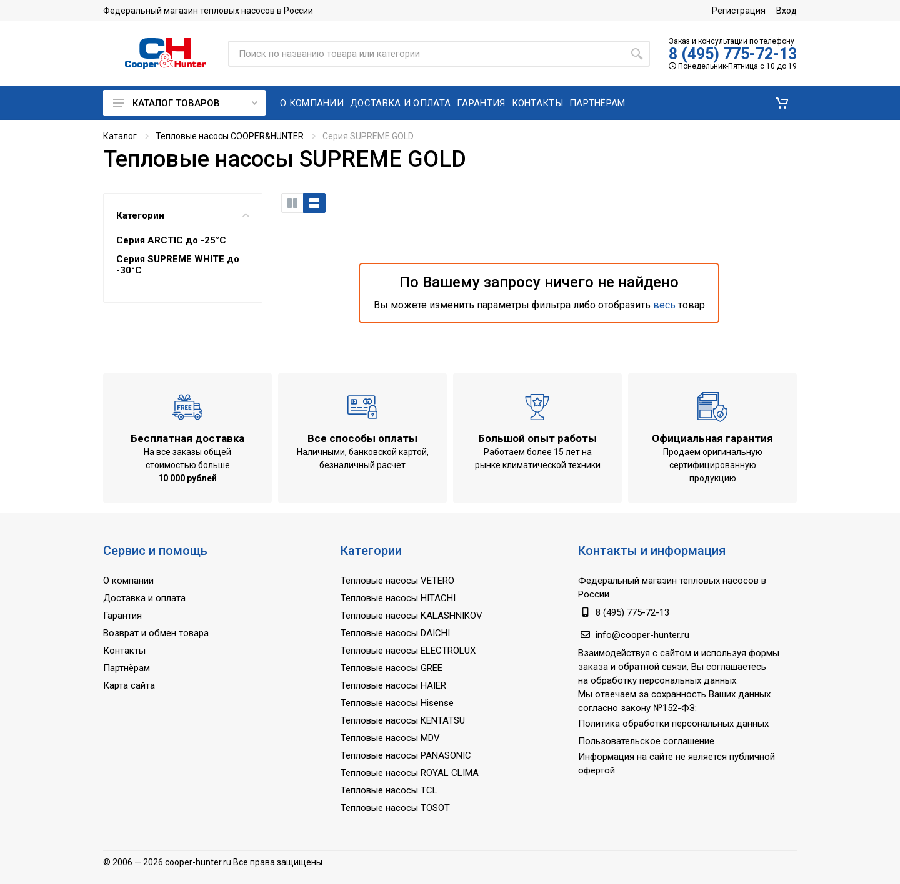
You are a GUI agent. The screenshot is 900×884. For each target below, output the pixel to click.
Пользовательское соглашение (646, 741)
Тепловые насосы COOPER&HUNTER (230, 136)
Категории (182, 215)
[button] (782, 103)
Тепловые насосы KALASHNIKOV (411, 615)
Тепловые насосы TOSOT (395, 807)
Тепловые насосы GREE (391, 668)
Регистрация (739, 10)
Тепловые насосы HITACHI (398, 598)
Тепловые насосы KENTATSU (403, 720)
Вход (786, 10)
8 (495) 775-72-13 (733, 54)
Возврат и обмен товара (156, 633)
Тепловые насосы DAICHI (395, 633)
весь (664, 305)
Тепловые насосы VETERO (397, 580)
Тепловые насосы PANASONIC (406, 755)
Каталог (120, 136)
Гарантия (122, 615)
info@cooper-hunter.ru (642, 635)
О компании (128, 580)
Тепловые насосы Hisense (397, 703)
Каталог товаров (185, 103)
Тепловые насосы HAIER (393, 685)
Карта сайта (129, 685)
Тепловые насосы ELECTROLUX (408, 650)
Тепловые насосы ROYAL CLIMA (410, 772)
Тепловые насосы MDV (390, 738)
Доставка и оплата (144, 598)
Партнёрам (126, 668)
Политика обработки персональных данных (673, 723)
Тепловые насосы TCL (389, 790)
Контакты (124, 650)
